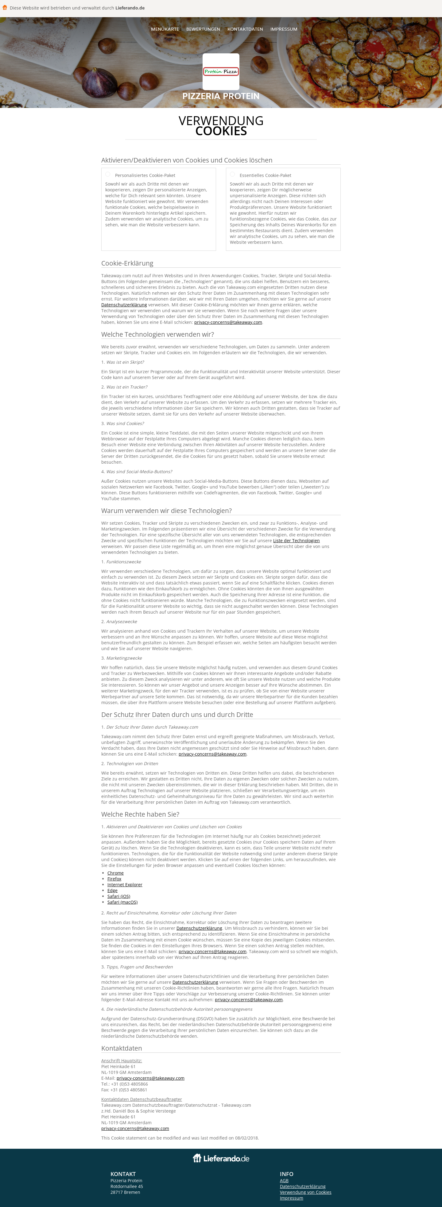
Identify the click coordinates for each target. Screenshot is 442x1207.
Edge (112, 890)
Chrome (115, 873)
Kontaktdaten (245, 29)
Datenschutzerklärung (124, 305)
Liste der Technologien (296, 540)
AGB (284, 1180)
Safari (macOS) (122, 902)
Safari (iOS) (118, 896)
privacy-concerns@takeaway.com (228, 322)
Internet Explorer (124, 884)
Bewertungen (203, 29)
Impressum (283, 29)
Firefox (114, 879)
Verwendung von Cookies (306, 1192)
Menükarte (165, 29)
